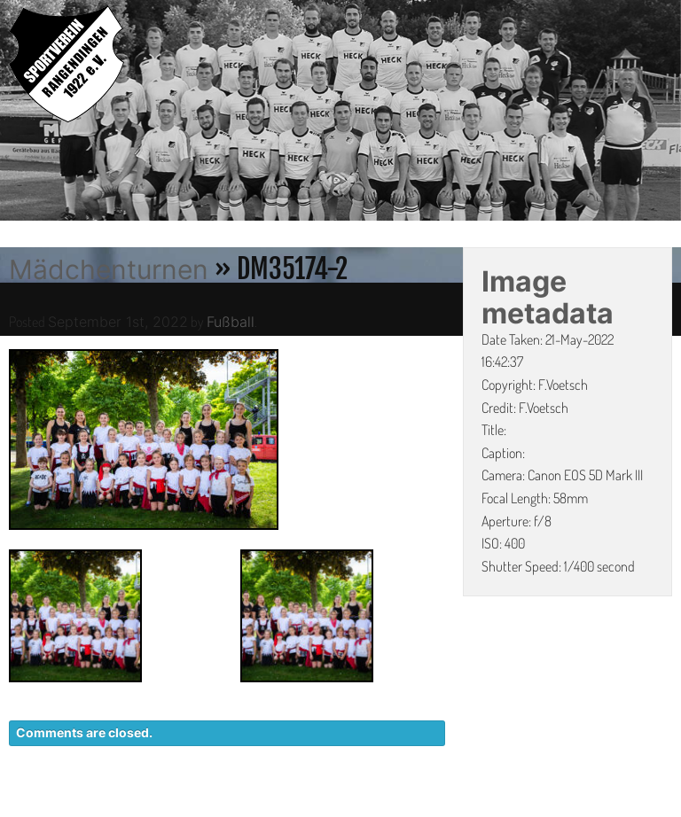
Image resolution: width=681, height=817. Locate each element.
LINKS (652, 808)
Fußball (230, 322)
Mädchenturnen (108, 269)
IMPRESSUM (570, 808)
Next (667, 113)
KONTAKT (349, 808)
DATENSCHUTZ (456, 808)
